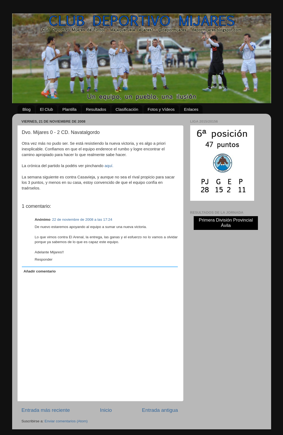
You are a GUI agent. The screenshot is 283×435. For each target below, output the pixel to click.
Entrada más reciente (46, 410)
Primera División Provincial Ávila (226, 222)
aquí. (108, 166)
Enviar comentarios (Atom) (66, 421)
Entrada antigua (160, 410)
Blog (26, 109)
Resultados (96, 109)
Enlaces (191, 109)
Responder (44, 259)
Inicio (106, 410)
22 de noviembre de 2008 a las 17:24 (82, 219)
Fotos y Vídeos (161, 109)
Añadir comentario (39, 271)
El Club (46, 109)
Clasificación (126, 109)
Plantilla (69, 109)
